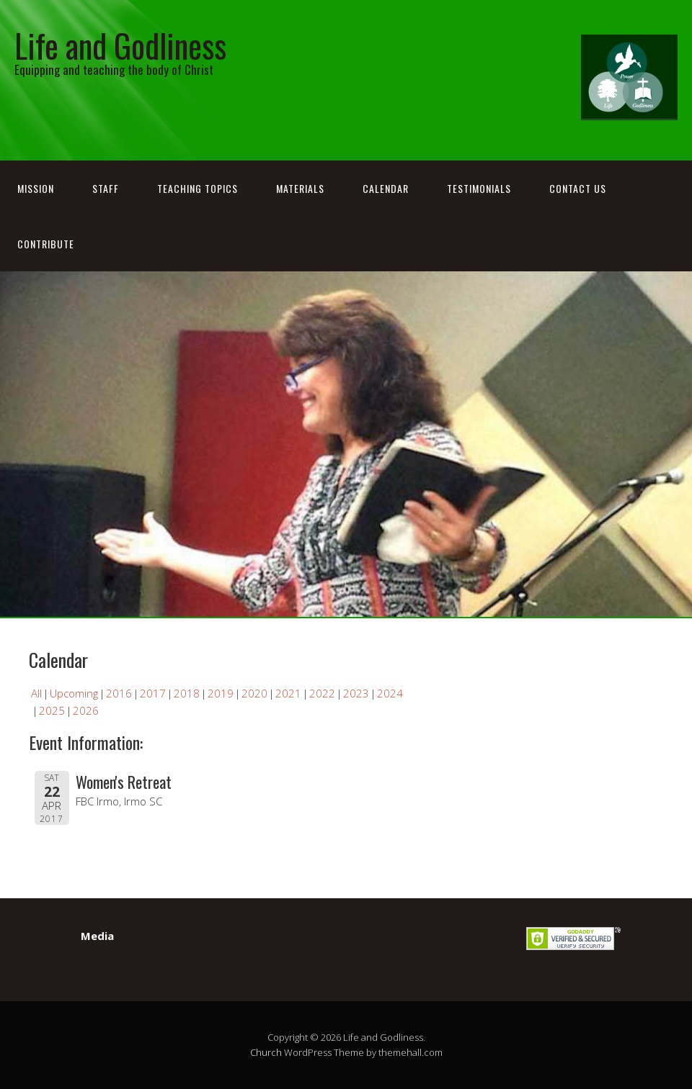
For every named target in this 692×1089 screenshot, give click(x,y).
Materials (300, 188)
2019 (221, 693)
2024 (390, 693)
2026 (86, 710)
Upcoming (74, 693)
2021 (288, 693)
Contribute (45, 243)
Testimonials (479, 188)
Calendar (386, 188)
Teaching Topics (197, 188)
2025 (52, 710)
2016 (119, 693)
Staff (105, 188)
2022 (322, 693)
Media (97, 935)
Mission (35, 188)
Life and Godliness (120, 45)
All (36, 693)
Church (266, 1052)
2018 (187, 693)
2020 (254, 693)
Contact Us (577, 188)
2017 (153, 693)
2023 (356, 693)
